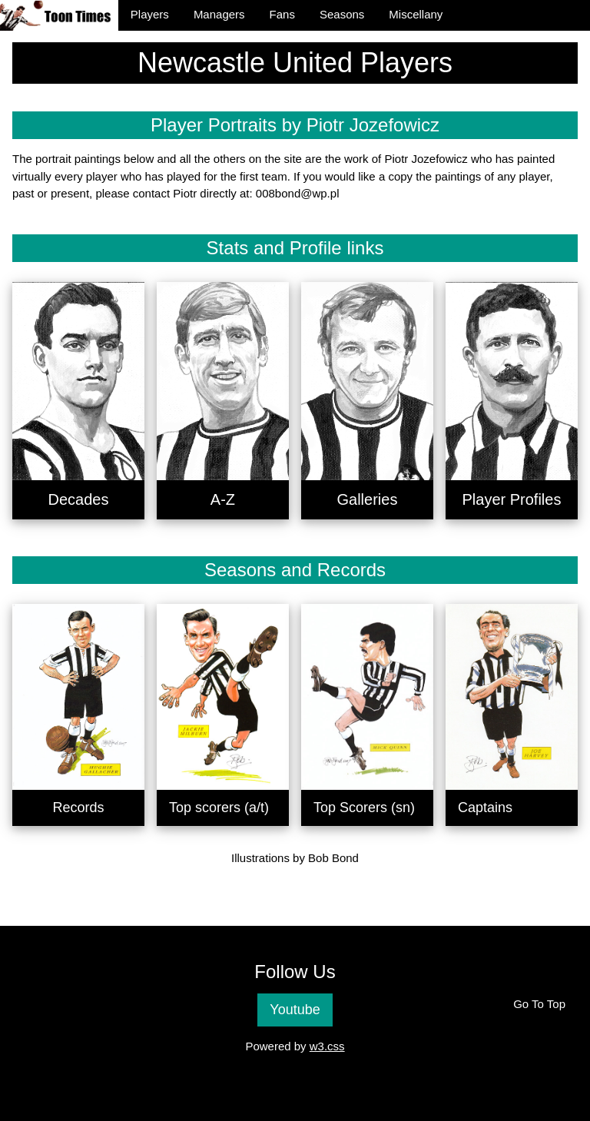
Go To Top (539, 1003)
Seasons (342, 14)
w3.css (327, 1046)
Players (150, 14)
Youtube (295, 1009)
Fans (282, 14)
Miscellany (415, 14)
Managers (219, 14)
